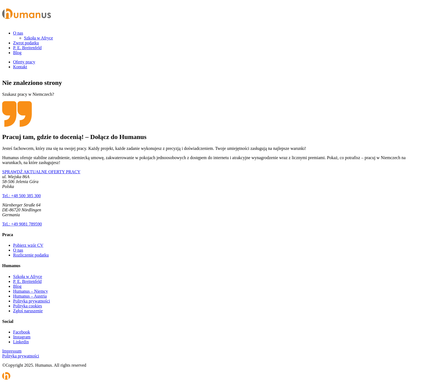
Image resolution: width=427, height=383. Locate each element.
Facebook (21, 332)
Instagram (21, 337)
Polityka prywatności (31, 301)
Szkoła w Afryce (38, 38)
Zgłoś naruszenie (28, 310)
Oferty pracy (24, 62)
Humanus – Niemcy (30, 291)
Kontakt (20, 66)
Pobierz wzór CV (28, 245)
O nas (18, 33)
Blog (17, 52)
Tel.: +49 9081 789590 (22, 224)
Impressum (12, 351)
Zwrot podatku (26, 43)
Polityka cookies (27, 306)
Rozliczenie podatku (31, 255)
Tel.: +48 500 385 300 (21, 195)
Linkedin (21, 341)
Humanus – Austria (30, 296)
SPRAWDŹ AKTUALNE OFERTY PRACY (41, 171)
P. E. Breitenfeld (27, 47)
